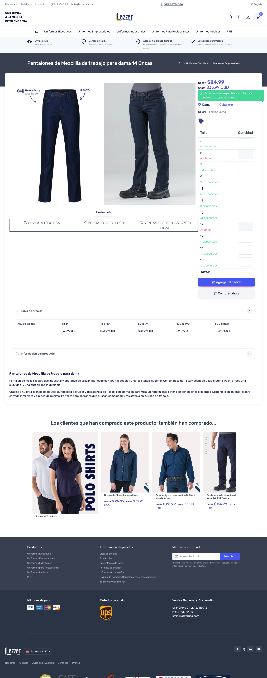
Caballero (226, 105)
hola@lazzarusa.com (82, 4)
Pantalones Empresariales (226, 63)
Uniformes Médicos (37, 562)
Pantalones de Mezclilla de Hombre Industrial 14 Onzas (210, 497)
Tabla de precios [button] (134, 311)
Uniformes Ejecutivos (197, 63)
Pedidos (25, 4)
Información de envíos (112, 562)
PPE (29, 566)
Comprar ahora (226, 293)
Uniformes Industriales (39, 552)
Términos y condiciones (113, 571)
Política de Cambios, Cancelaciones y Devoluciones (128, 566)
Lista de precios (108, 543)
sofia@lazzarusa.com (185, 605)
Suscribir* (230, 546)
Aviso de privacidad (43, 652)
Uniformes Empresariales (41, 548)
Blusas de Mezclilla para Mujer (104, 495)
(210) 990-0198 (59, 4)
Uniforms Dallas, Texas (189, 597)
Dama (206, 105)
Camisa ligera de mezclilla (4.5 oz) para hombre (158, 497)
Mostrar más (103, 212)
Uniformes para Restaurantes (43, 557)
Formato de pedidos (111, 557)
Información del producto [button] (134, 354)
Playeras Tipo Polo (46, 495)
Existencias (106, 548)
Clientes (23, 652)
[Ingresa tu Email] (196, 546)
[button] (231, 17)
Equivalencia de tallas (111, 552)
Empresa (10, 4)
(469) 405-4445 (182, 601)
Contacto (40, 4)
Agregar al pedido (226, 282)
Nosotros (10, 652)
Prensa (76, 652)
